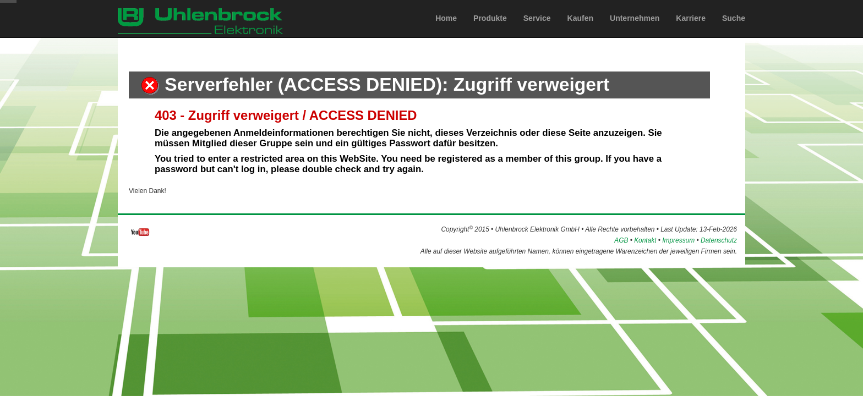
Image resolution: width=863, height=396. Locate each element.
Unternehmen (634, 29)
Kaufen (580, 29)
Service (537, 29)
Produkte (490, 29)
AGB (621, 240)
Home (446, 29)
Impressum (678, 240)
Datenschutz (719, 240)
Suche (733, 29)
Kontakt (645, 240)
